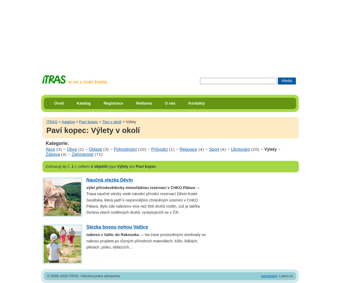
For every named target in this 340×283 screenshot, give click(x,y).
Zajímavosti (83, 154)
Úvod (59, 103)
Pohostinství (125, 149)
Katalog (84, 103)
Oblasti (95, 149)
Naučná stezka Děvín (109, 180)
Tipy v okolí (111, 122)
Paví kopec (88, 122)
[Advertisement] (170, 33)
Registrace (113, 103)
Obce (72, 149)
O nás (170, 103)
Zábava (53, 154)
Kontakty (196, 103)
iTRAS (51, 122)
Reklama (144, 103)
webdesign (269, 276)
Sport (214, 149)
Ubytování (240, 149)
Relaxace (188, 149)
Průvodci (159, 149)
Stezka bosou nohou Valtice (117, 227)
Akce (50, 149)
